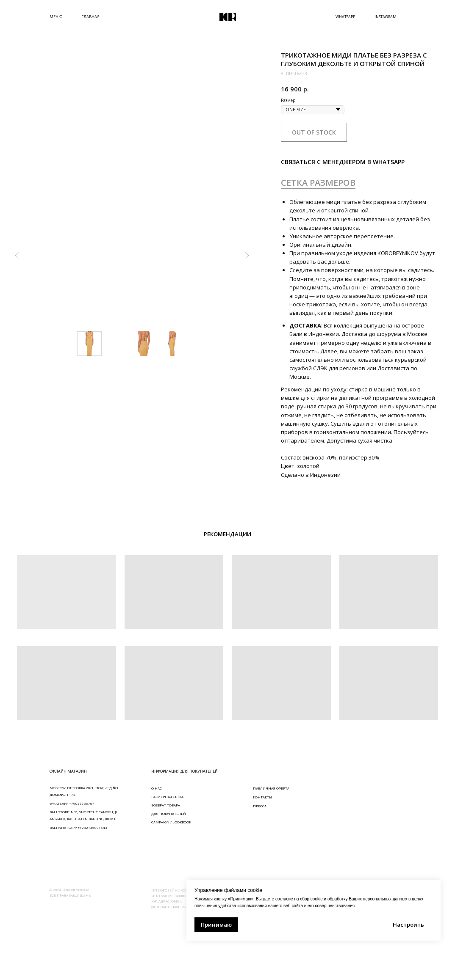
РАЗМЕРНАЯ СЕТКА (167, 796)
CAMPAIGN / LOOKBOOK (171, 822)
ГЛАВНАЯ (90, 16)
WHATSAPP (345, 16)
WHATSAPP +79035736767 (72, 803)
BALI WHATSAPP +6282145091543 (78, 827)
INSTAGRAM (386, 16)
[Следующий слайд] (247, 255)
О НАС (156, 788)
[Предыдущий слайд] (16, 255)
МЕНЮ (56, 16)
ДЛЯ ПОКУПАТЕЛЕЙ (168, 813)
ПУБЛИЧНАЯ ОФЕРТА (271, 788)
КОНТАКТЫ (262, 797)
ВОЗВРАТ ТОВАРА (165, 805)
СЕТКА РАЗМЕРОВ (318, 182)
